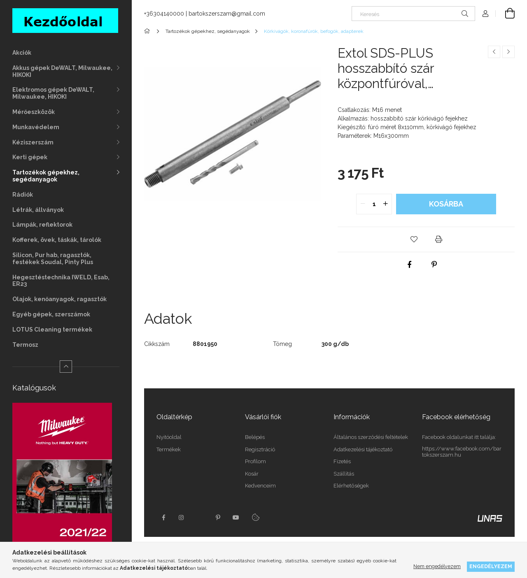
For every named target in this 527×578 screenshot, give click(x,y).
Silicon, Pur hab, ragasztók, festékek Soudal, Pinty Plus (52, 258)
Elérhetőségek (351, 486)
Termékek (168, 449)
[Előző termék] (494, 52)
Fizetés (342, 461)
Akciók (21, 52)
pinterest (218, 518)
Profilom (255, 461)
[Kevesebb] (66, 366)
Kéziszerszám (33, 142)
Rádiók (22, 194)
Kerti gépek (29, 157)
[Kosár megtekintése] (505, 13)
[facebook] (409, 264)
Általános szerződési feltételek (370, 437)
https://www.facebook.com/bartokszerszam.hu (461, 452)
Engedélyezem (490, 566)
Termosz (25, 344)
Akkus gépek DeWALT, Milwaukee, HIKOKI (62, 71)
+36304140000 (164, 13)
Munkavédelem (35, 127)
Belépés (255, 437)
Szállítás (343, 474)
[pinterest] (434, 264)
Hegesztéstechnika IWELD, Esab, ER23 (61, 281)
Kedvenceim (260, 486)
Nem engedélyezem (437, 566)
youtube (236, 518)
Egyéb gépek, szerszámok (51, 314)
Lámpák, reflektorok (42, 224)
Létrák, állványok (38, 210)
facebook (163, 518)
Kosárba (446, 204)
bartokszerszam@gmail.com (227, 13)
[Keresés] (413, 13)
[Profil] (485, 13)
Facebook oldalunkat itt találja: (459, 437)
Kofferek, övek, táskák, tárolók (56, 240)
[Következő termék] (508, 52)
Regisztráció (260, 449)
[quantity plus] (385, 204)
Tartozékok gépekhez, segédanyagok (45, 176)
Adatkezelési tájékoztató (362, 449)
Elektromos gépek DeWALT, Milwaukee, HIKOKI (53, 93)
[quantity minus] (363, 204)
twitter (200, 518)
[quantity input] (374, 204)
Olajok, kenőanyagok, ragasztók (59, 299)
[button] (414, 239)
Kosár (252, 474)
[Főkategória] (148, 31)
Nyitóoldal (169, 437)
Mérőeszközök (33, 112)
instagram (182, 518)
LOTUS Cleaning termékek (52, 329)
